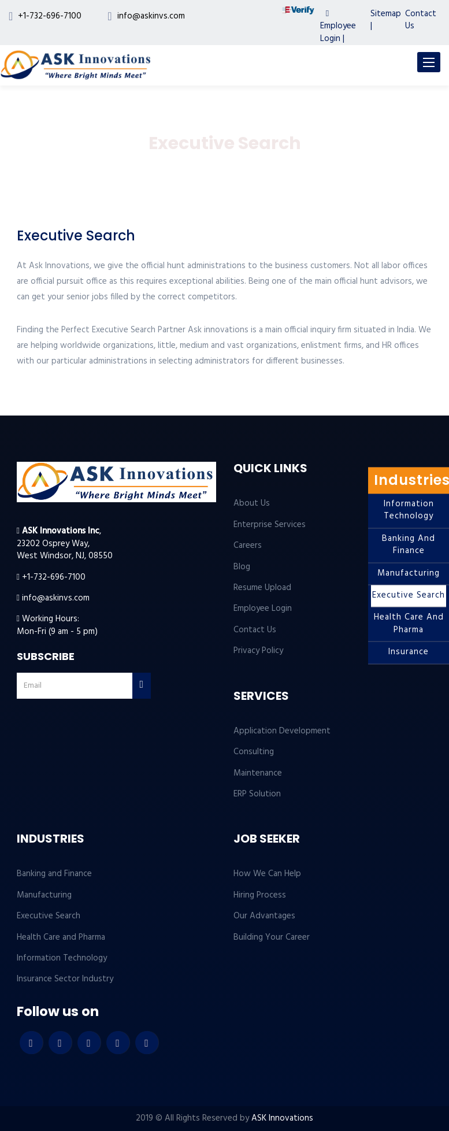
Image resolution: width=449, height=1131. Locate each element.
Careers (247, 545)
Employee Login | (338, 27)
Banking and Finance (408, 545)
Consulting (253, 752)
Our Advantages (264, 916)
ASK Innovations (282, 1118)
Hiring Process (259, 895)
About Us (251, 503)
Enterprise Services (269, 525)
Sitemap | (385, 20)
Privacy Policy (258, 651)
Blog (241, 567)
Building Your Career (271, 937)
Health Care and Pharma (409, 624)
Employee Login (262, 608)
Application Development (282, 731)
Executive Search (408, 595)
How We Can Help (267, 874)
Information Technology (409, 510)
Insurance (408, 652)
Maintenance (257, 773)
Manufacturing (408, 573)
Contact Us (420, 20)
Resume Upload (262, 588)
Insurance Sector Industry (65, 979)
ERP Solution (257, 794)
